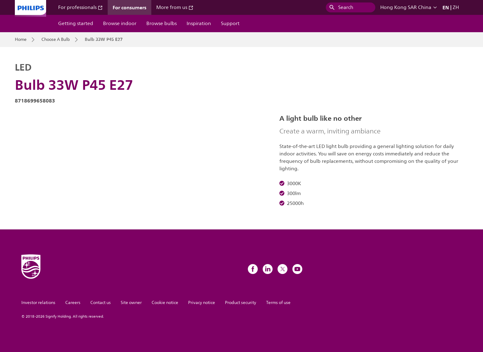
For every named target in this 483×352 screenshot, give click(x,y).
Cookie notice (165, 302)
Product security (240, 302)
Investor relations (38, 302)
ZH (456, 7)
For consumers (129, 7)
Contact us (100, 302)
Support (230, 24)
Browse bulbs (161, 24)
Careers (72, 302)
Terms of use (278, 302)
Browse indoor (119, 24)
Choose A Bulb (55, 39)
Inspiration (199, 24)
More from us (174, 7)
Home (21, 39)
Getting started (75, 24)
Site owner (131, 302)
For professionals (80, 7)
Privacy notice (201, 302)
